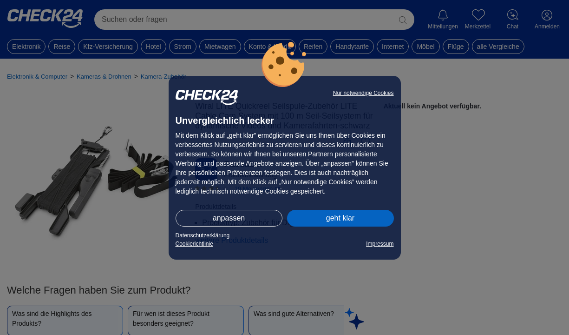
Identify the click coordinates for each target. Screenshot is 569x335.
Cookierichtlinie (194, 244)
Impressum (379, 244)
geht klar (340, 218)
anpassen (229, 218)
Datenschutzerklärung (203, 235)
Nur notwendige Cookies (363, 93)
